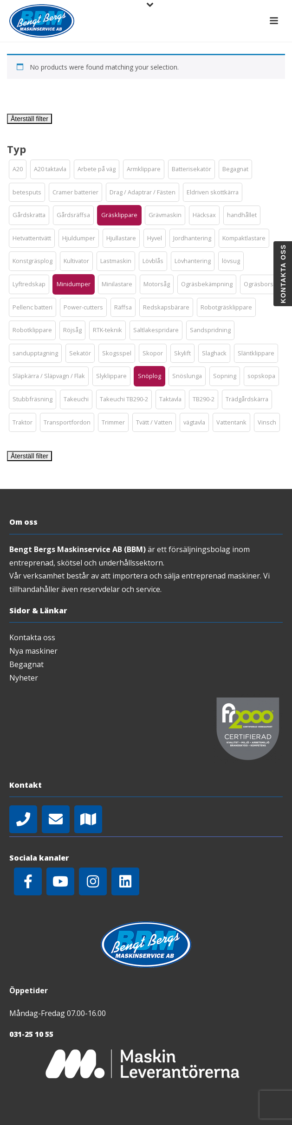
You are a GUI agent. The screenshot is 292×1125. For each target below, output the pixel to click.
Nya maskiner (33, 651)
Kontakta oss (32, 637)
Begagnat (26, 664)
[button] (18, 169)
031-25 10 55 (31, 1034)
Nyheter (23, 678)
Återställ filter (29, 118)
